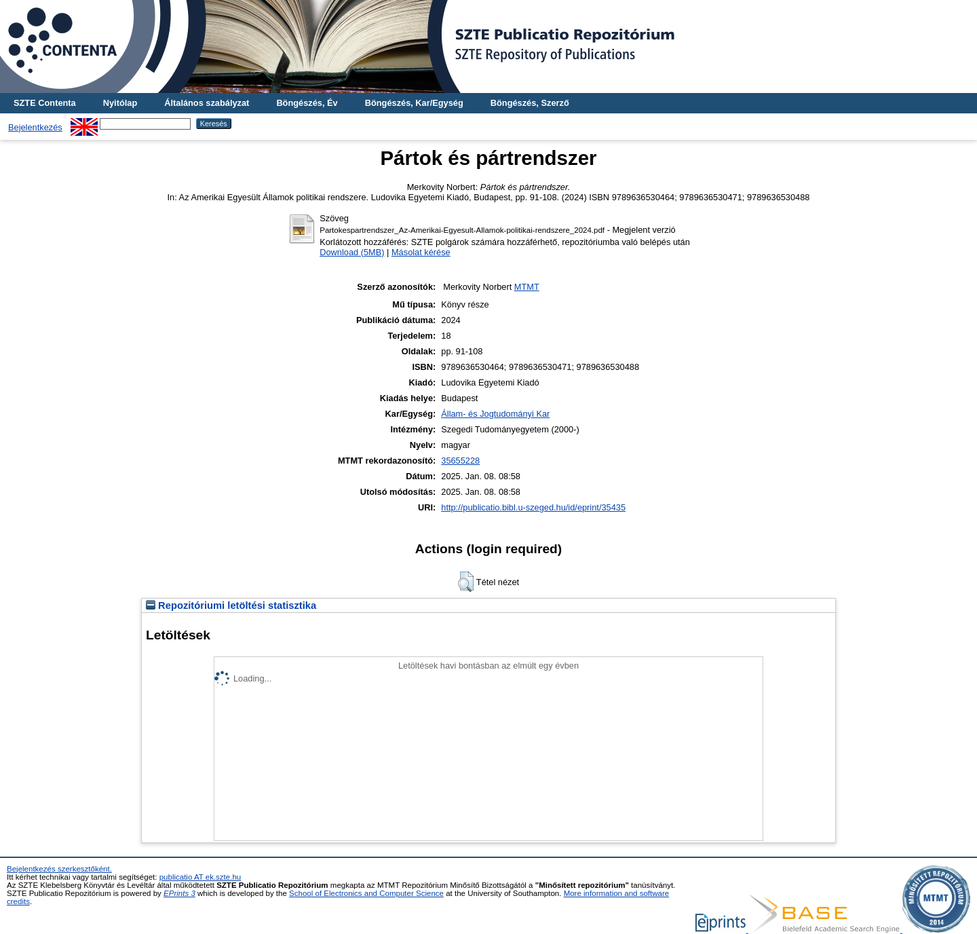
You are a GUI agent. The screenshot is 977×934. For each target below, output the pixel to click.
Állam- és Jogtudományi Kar (495, 414)
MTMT (526, 287)
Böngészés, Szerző (530, 103)
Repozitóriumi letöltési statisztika (231, 605)
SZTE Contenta (45, 103)
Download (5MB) (352, 252)
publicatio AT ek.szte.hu (200, 877)
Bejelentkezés (35, 127)
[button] (466, 582)
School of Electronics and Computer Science (366, 893)
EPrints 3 (179, 893)
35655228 (460, 460)
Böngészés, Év (306, 103)
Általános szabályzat (206, 103)
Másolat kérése (421, 252)
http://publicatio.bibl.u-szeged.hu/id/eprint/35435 (533, 507)
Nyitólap (120, 103)
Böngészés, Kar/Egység (414, 103)
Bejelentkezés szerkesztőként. (59, 869)
